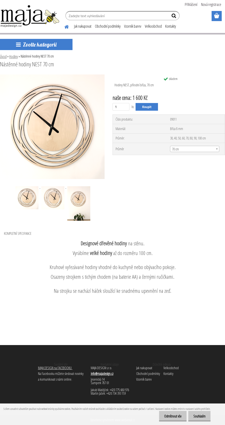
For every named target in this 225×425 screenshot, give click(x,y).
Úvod (3, 56)
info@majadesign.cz (102, 373)
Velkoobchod (153, 26)
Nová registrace (211, 4)
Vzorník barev (132, 26)
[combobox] (194, 149)
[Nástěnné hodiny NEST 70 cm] (52, 76)
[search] (174, 17)
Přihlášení (191, 4)
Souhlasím (199, 416)
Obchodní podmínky (108, 26)
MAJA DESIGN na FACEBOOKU (55, 367)
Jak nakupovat (82, 26)
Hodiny (13, 56)
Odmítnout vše (171, 416)
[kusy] (120, 107)
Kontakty (170, 26)
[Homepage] (64, 26)
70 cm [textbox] (175, 149)
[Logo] (30, 16)
